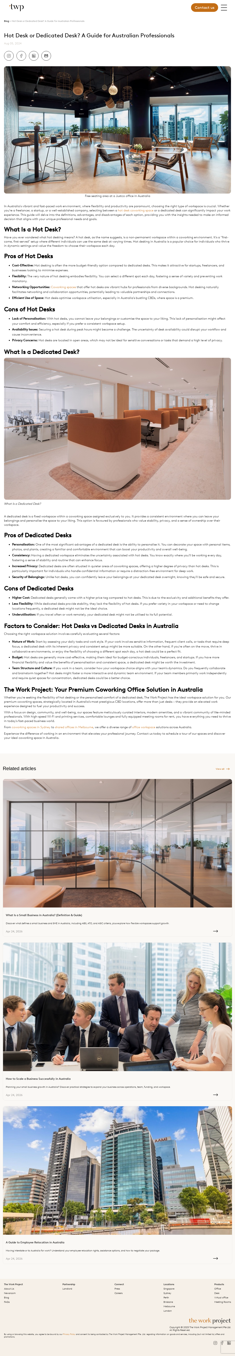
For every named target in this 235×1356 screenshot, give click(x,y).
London (167, 1310)
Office (217, 1288)
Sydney (167, 1293)
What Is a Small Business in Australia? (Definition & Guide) (44, 915)
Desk (217, 1293)
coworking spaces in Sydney (31, 727)
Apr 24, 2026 (112, 931)
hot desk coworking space (135, 210)
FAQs (7, 1302)
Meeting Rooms (222, 1302)
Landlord (67, 1288)
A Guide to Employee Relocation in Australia (35, 1242)
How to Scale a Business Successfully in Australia (38, 1079)
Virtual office (221, 1297)
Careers (118, 1293)
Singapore (168, 1288)
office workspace (143, 727)
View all (223, 769)
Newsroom (10, 1293)
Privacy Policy (69, 1334)
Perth (166, 1297)
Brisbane (168, 1302)
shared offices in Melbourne (74, 727)
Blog (6, 21)
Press (117, 1288)
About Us (9, 1288)
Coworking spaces (63, 287)
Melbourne (169, 1306)
